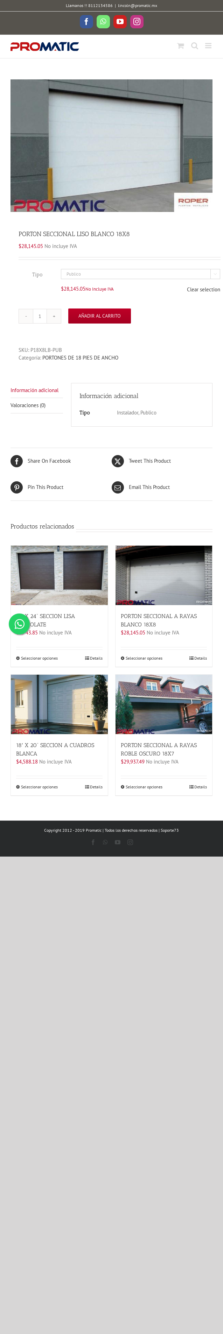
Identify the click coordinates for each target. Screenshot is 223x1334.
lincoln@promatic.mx (137, 5)
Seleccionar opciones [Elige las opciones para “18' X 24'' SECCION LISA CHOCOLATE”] (39, 658)
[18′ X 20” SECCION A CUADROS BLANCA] (59, 704)
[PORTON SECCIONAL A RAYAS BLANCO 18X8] (164, 575)
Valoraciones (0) (28, 405)
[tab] (37, 390)
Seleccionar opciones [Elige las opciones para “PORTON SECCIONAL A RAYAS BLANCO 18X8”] (144, 658)
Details (96, 658)
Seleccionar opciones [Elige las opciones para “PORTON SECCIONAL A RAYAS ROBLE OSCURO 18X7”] (144, 786)
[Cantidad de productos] (40, 316)
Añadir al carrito (99, 316)
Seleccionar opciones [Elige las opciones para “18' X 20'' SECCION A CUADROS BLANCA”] (39, 786)
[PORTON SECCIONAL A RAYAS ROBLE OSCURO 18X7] (164, 704)
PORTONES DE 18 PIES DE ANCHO (80, 357)
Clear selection (203, 289)
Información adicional (34, 390)
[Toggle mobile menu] (208, 45)
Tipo (37, 274)
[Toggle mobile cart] (180, 45)
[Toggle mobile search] (194, 45)
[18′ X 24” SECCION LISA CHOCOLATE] (59, 575)
